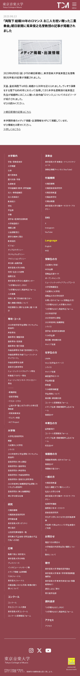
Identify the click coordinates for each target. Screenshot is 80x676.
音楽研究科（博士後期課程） (19, 491)
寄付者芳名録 (50, 593)
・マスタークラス (14, 401)
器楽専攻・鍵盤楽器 (17, 337)
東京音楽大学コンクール (18, 611)
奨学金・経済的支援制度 (55, 331)
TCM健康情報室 (51, 389)
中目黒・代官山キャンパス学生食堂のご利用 (60, 526)
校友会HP (49, 445)
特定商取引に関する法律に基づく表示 (22, 309)
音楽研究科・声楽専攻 (17, 470)
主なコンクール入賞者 (17, 607)
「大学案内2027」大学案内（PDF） (58, 304)
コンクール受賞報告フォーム (19, 615)
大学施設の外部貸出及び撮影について (60, 548)
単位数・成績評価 (15, 263)
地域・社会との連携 (16, 271)
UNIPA (47, 358)
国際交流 (11, 276)
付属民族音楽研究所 (16, 514)
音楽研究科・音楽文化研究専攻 (20, 479)
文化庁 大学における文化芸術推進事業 (60, 519)
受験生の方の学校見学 (54, 295)
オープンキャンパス (52, 278)
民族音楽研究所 (51, 512)
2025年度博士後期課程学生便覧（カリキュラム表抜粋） (22, 485)
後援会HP (49, 414)
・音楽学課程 (13, 396)
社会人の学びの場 (52, 491)
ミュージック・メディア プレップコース (60, 282)
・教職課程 (12, 392)
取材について (50, 554)
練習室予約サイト (52, 376)
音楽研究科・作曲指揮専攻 (19, 474)
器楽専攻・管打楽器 (17, 345)
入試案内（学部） (51, 264)
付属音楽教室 (50, 482)
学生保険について (52, 393)
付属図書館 (12, 510)
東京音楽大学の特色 (16, 267)
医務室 (48, 384)
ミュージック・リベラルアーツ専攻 (21, 371)
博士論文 (11, 527)
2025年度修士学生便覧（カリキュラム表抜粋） (23, 455)
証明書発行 (49, 428)
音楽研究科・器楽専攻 (17, 466)
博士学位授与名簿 (15, 495)
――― (11, 387)
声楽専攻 (11, 332)
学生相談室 (49, 380)
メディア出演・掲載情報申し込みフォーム (59, 408)
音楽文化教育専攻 (15, 366)
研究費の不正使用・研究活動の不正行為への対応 (22, 538)
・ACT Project (13, 422)
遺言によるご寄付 (52, 588)
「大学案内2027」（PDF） (17, 285)
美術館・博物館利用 (53, 339)
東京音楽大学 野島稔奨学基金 (57, 568)
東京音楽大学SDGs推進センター (21, 280)
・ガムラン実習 (14, 417)
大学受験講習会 (51, 286)
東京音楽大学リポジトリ (17, 523)
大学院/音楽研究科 (16, 436)
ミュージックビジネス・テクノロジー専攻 (22, 382)
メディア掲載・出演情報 (17, 571)
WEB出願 (49, 269)
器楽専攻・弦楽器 (16, 341)
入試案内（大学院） (15, 445)
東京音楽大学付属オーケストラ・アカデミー (60, 497)
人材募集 (11, 293)
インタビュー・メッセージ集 (20, 567)
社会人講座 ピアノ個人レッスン (57, 487)
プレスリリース (14, 562)
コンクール (12, 602)
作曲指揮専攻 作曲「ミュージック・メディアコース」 (22, 356)
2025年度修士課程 (52, 317)
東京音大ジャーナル (16, 580)
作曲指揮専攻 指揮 (15, 362)
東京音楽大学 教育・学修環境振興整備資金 (60, 575)
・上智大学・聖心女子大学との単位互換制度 (23, 407)
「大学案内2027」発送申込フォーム (22, 289)
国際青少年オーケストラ (55, 508)
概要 (10, 440)
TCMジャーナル (14, 576)
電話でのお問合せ (52, 542)
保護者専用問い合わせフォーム (57, 459)
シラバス (11, 449)
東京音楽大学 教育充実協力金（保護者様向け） (60, 582)
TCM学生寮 (50, 335)
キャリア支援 (50, 344)
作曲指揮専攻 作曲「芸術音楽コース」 (23, 350)
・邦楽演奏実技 (14, 413)
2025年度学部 (51, 313)
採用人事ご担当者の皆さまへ (20, 298)
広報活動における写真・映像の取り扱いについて (22, 587)
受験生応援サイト (52, 273)
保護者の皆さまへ (52, 468)
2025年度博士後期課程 (54, 322)
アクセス (48, 625)
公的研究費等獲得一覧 (17, 532)
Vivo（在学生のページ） (54, 362)
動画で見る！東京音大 (17, 554)
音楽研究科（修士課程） (17, 461)
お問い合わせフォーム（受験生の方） (59, 300)
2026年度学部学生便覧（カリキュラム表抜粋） (23, 326)
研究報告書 (12, 519)
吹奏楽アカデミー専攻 (17, 375)
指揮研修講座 (50, 503)
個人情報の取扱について (18, 302)
